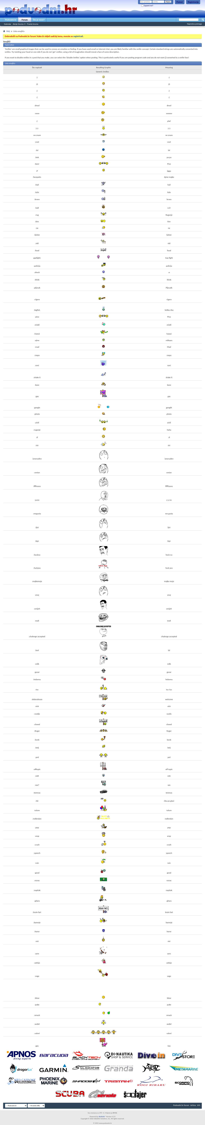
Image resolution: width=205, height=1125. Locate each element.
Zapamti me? (147, 6)
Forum (25, 20)
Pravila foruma (32, 24)
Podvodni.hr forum (181, 1105)
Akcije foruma (18, 24)
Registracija (193, 2)
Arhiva (193, 1105)
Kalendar (7, 24)
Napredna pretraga (194, 24)
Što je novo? (39, 20)
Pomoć (179, 2)
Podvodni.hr (10, 20)
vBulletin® (102, 1117)
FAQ (8, 31)
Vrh (198, 1105)
